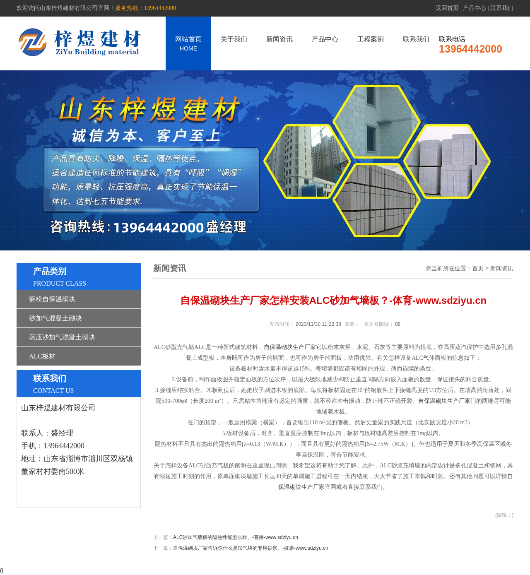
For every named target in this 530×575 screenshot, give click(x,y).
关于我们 (234, 39)
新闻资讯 (279, 39)
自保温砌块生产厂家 (290, 347)
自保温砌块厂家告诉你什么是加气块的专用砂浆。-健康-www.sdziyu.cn (250, 548)
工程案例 (370, 39)
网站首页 (188, 44)
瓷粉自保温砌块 (52, 299)
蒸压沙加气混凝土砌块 (62, 337)
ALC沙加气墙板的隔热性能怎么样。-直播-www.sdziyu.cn (235, 537)
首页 (478, 268)
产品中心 (474, 8)
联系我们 (501, 8)
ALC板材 (42, 356)
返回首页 (447, 8)
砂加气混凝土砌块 (55, 318)
